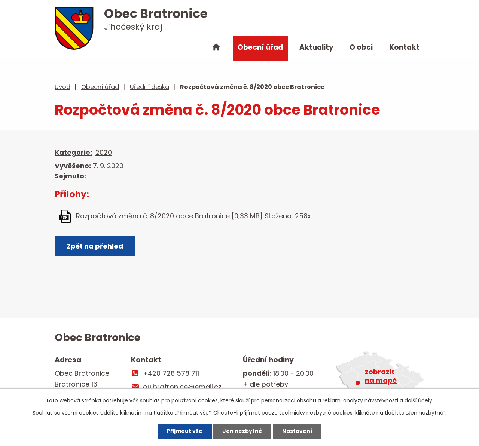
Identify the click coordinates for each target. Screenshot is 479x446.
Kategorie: (73, 152)
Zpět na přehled (95, 246)
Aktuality (316, 47)
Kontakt (404, 47)
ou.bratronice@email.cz (182, 386)
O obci (361, 47)
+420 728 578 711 (171, 373)
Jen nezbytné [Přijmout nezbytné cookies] (242, 431)
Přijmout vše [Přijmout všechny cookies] (184, 431)
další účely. (419, 400)
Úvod (216, 48)
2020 (103, 152)
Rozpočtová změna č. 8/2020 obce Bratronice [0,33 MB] (169, 216)
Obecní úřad (260, 47)
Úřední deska (149, 87)
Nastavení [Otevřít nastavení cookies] (297, 431)
